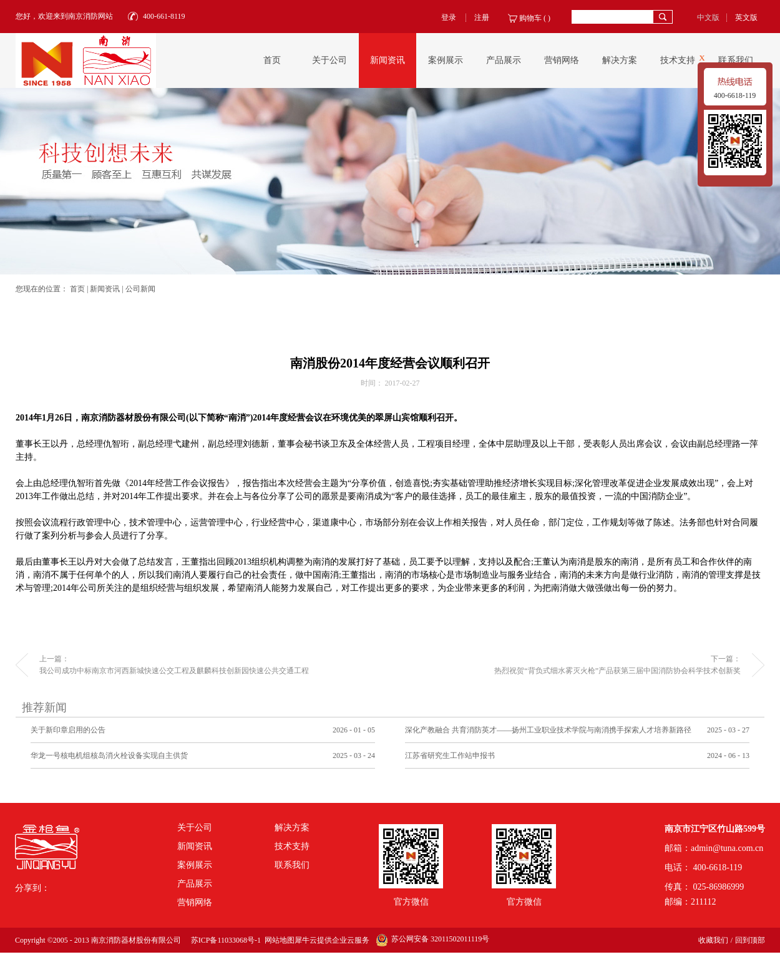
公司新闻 (140, 288)
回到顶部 (750, 940)
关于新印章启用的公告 (68, 730)
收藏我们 (713, 940)
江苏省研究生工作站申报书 (450, 755)
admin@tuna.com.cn (727, 848)
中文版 (708, 17)
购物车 (530, 18)
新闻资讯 (105, 288)
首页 (272, 60)
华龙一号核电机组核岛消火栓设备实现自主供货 (109, 755)
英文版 (746, 17)
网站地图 (278, 940)
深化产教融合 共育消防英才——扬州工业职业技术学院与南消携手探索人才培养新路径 (548, 730)
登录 (448, 17)
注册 (481, 17)
